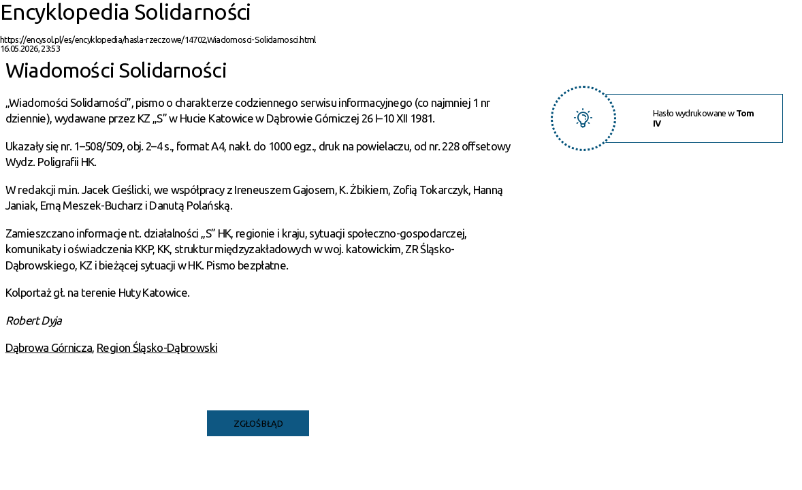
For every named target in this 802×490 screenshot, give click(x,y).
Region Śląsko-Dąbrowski (157, 347)
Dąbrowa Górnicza (49, 347)
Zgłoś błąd (258, 423)
